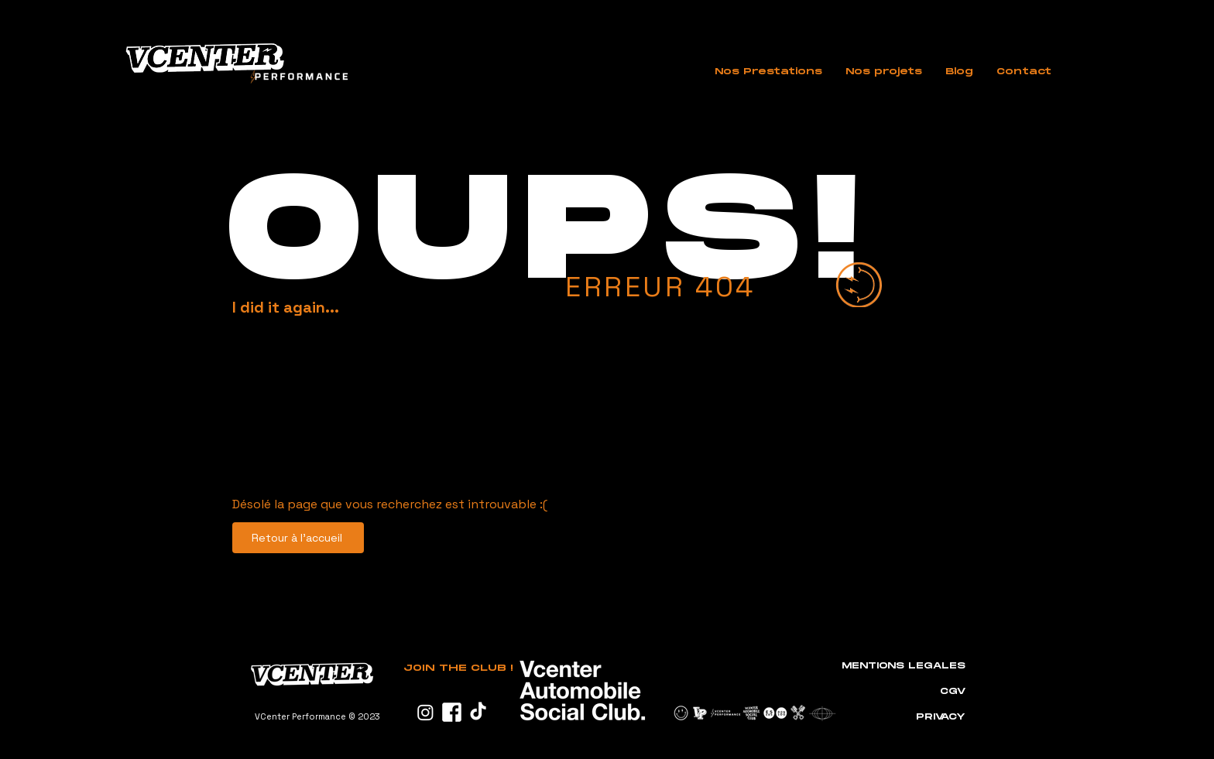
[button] (768, 72)
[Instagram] (425, 712)
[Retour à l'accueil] (298, 537)
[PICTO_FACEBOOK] (451, 712)
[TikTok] (478, 712)
